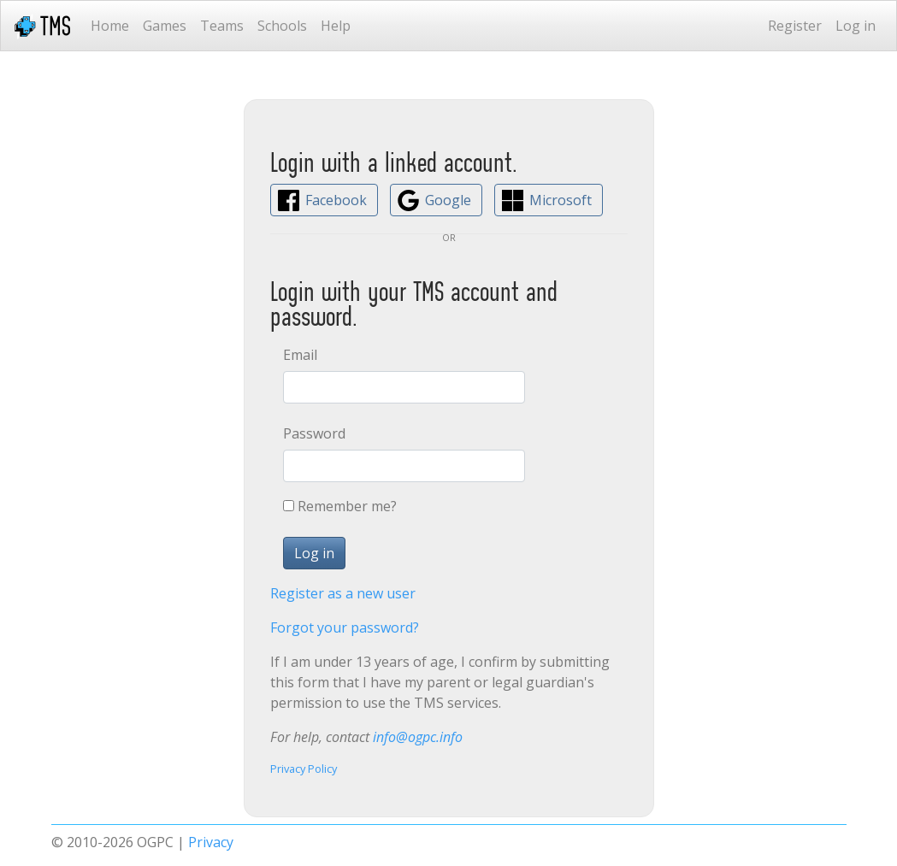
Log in (855, 25)
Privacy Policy (303, 768)
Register (795, 25)
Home (110, 25)
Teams (222, 25)
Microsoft (560, 200)
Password (314, 433)
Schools (282, 25)
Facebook (336, 200)
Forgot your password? (344, 627)
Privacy (210, 842)
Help (336, 25)
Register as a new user (343, 593)
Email (300, 354)
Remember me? (347, 506)
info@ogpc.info (418, 737)
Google (448, 200)
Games (164, 25)
